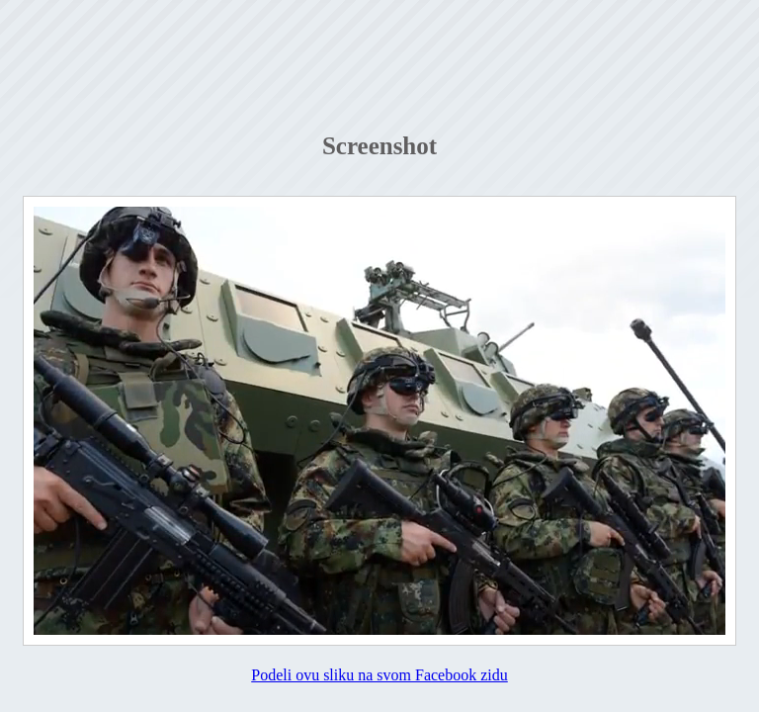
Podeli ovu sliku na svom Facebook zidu (379, 675)
